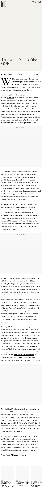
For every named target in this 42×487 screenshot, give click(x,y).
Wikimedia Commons (18, 455)
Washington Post (28, 354)
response (15, 221)
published (10, 98)
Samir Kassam (7, 74)
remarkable (20, 207)
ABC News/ (18, 354)
